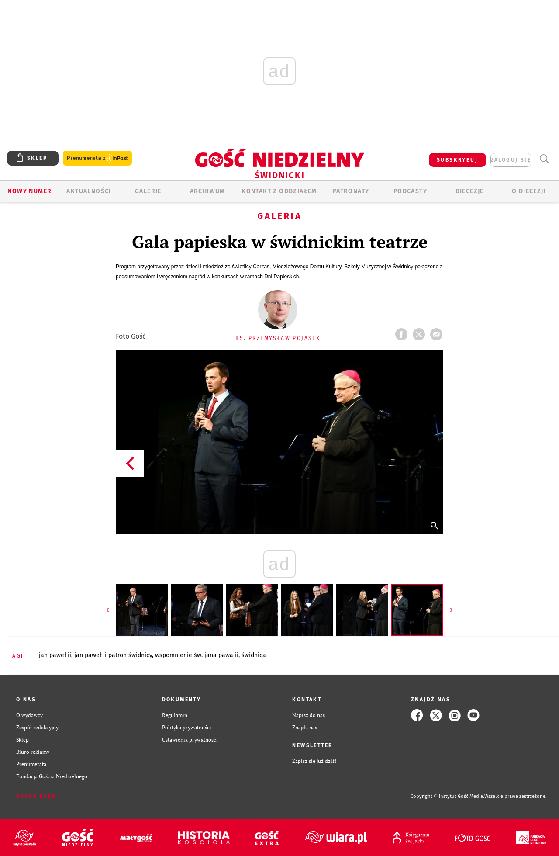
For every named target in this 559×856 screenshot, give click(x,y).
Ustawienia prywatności (190, 739)
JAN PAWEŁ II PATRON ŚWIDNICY (113, 655)
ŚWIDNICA (254, 655)
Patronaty (351, 191)
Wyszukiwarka (544, 159)
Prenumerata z (97, 158)
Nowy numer (29, 191)
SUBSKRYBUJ (457, 160)
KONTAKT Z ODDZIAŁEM (279, 191)
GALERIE (148, 191)
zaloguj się (511, 160)
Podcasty (410, 191)
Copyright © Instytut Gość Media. (447, 796)
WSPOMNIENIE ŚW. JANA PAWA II (196, 655)
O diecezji (529, 191)
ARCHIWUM (207, 191)
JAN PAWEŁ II (55, 655)
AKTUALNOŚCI (88, 191)
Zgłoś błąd (36, 797)
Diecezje (469, 191)
